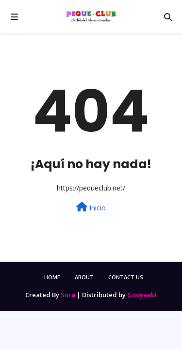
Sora (68, 294)
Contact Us (125, 277)
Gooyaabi (142, 294)
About (84, 277)
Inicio (91, 207)
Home (52, 277)
